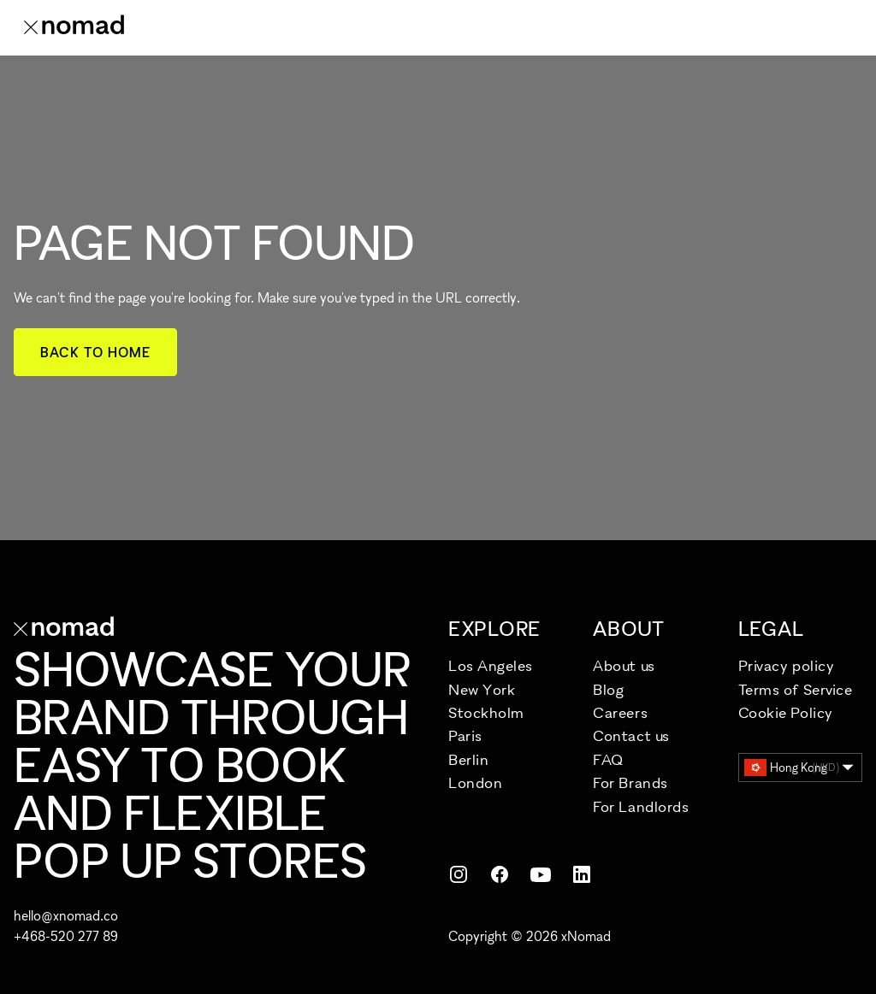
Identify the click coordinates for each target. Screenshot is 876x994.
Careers (620, 712)
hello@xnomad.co (66, 915)
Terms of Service (795, 689)
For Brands (630, 782)
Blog (608, 689)
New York (481, 689)
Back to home (95, 352)
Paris (465, 735)
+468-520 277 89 (66, 935)
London (475, 782)
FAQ (608, 759)
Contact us (631, 735)
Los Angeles (490, 665)
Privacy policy (786, 665)
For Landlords (641, 806)
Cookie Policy (785, 712)
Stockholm (486, 712)
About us (623, 665)
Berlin (468, 759)
